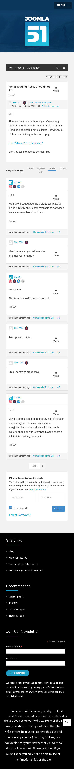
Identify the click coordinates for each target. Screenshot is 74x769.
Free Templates (18, 557)
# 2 (58, 267)
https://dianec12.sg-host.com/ (26, 142)
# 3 (58, 318)
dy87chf (16, 102)
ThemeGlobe (16, 615)
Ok (67, 722)
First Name (11, 658)
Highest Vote (41, 170)
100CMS (13, 603)
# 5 (58, 387)
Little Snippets (17, 609)
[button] (63, 5)
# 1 (58, 232)
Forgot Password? (20, 514)
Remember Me (20, 508)
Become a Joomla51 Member (26, 570)
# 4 (58, 352)
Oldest (63, 168)
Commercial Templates (40, 102)
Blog (11, 551)
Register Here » (38, 489)
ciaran (17, 181)
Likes (30, 168)
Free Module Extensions (23, 564)
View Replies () (56, 77)
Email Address (14, 646)
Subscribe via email (49, 106)
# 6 (58, 456)
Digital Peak (16, 596)
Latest (52, 168)
